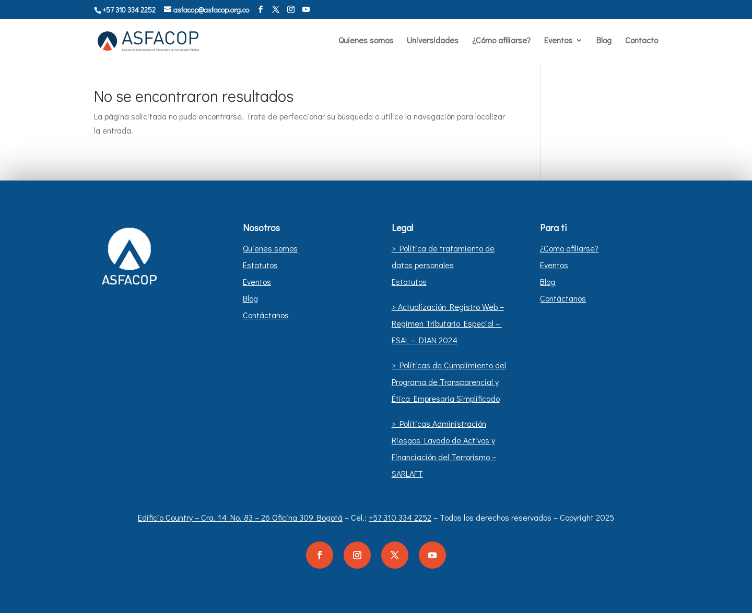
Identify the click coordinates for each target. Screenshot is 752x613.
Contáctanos (266, 314)
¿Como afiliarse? (569, 248)
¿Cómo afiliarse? (501, 41)
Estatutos (260, 264)
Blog (604, 41)
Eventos (558, 41)
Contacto (641, 41)
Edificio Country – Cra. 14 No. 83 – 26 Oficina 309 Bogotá (240, 517)
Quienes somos (365, 41)
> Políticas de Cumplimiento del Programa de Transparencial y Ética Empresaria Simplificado (449, 381)
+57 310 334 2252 (400, 517)
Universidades (433, 41)
